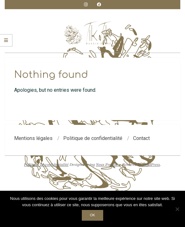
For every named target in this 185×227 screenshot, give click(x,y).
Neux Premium (108, 164)
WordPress (151, 164)
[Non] (177, 209)
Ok (92, 215)
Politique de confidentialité (46, 164)
